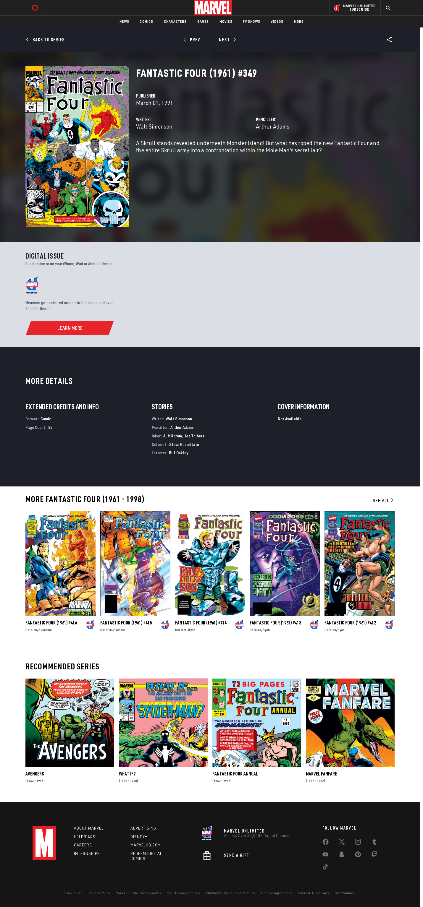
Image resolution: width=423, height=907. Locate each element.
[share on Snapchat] (342, 856)
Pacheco (119, 629)
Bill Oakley (178, 452)
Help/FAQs (85, 836)
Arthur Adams (272, 126)
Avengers (34, 774)
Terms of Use (72, 893)
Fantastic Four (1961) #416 (51, 623)
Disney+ (138, 836)
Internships (87, 853)
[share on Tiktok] (325, 868)
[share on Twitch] (374, 856)
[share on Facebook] (325, 843)
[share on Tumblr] (374, 843)
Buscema (45, 629)
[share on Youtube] (325, 856)
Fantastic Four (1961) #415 (126, 623)
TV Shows (251, 21)
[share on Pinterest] (358, 856)
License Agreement (276, 893)
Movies (225, 21)
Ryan (191, 629)
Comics (146, 21)
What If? (127, 774)
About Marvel (89, 828)
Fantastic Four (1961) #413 (275, 623)
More (299, 21)
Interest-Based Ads (313, 893)
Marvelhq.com (145, 845)
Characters (175, 21)
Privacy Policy (99, 893)
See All (384, 500)
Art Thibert (194, 435)
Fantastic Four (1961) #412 (350, 623)
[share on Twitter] (342, 843)
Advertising (143, 828)
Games (203, 21)
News (124, 21)
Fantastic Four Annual (235, 774)
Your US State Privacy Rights (138, 893)
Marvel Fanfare (321, 774)
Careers (83, 845)
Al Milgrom (172, 435)
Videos (277, 21)
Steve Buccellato (184, 444)
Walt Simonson (154, 126)
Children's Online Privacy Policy (230, 893)
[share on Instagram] (358, 843)
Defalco (31, 629)
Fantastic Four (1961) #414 (201, 623)
